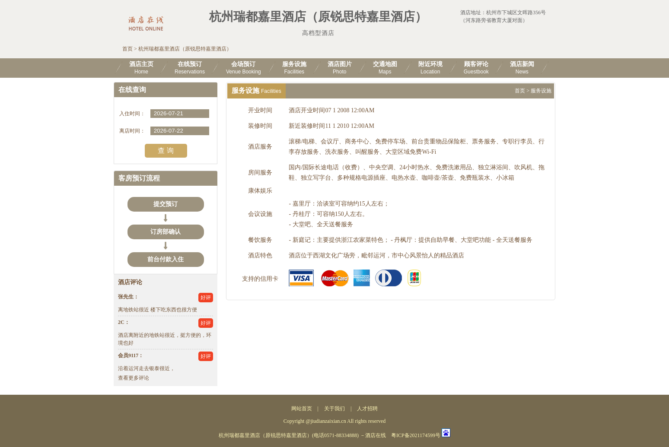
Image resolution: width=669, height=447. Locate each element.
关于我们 (334, 409)
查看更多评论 (133, 378)
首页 (127, 49)
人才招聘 (367, 409)
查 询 (165, 150)
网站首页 (301, 409)
